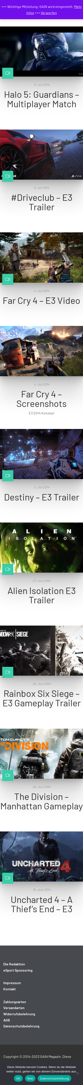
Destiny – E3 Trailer (41, 496)
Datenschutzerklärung (54, 1078)
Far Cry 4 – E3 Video (41, 300)
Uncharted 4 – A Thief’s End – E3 (42, 904)
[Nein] (77, 1073)
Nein (30, 1078)
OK (18, 1078)
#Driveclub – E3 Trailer (41, 202)
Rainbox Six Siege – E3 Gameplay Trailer (41, 698)
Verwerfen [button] (49, 13)
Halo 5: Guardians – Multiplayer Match (41, 98)
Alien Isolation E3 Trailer (42, 595)
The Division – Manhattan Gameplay (41, 801)
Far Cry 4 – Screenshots (41, 398)
